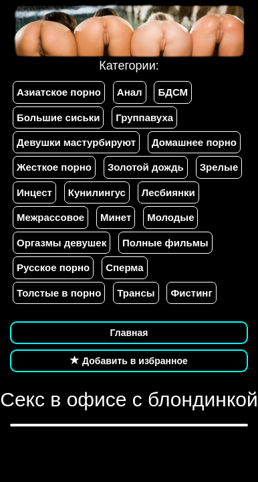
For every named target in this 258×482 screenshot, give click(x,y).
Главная (129, 332)
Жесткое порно (54, 167)
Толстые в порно (59, 293)
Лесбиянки (168, 192)
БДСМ (173, 92)
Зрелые (219, 167)
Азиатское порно (59, 92)
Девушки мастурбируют (76, 142)
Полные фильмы (165, 242)
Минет (115, 217)
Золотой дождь (146, 167)
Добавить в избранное (129, 360)
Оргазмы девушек (61, 242)
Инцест (34, 192)
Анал (129, 92)
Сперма (124, 267)
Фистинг (191, 293)
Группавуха (144, 117)
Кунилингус (97, 192)
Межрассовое (50, 217)
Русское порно (53, 267)
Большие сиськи (58, 117)
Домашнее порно (194, 142)
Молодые (170, 217)
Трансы (135, 293)
